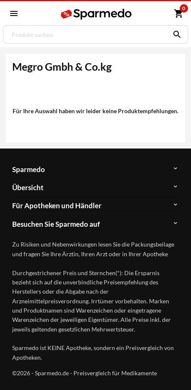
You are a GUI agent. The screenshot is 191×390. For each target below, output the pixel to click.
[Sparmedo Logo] (97, 14)
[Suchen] (175, 34)
